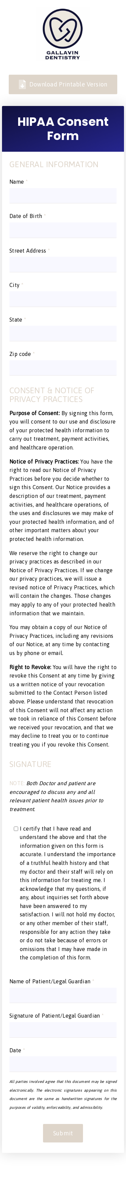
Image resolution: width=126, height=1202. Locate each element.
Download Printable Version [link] (63, 84)
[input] (63, 196)
